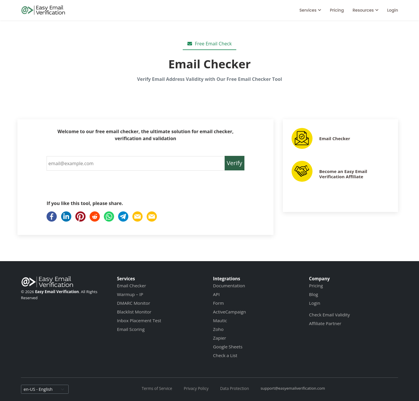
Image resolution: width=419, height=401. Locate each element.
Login (392, 10)
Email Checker (334, 138)
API (216, 294)
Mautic (220, 320)
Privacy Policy (196, 388)
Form (218, 303)
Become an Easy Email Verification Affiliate (343, 173)
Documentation (229, 285)
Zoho (218, 329)
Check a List (225, 355)
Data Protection (234, 388)
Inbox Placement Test (139, 320)
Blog (313, 294)
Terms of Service (157, 388)
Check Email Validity (329, 315)
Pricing (337, 10)
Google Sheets (227, 347)
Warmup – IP (130, 294)
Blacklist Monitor (134, 312)
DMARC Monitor (133, 303)
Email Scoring (131, 329)
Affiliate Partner (325, 323)
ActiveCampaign (229, 312)
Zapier (219, 338)
